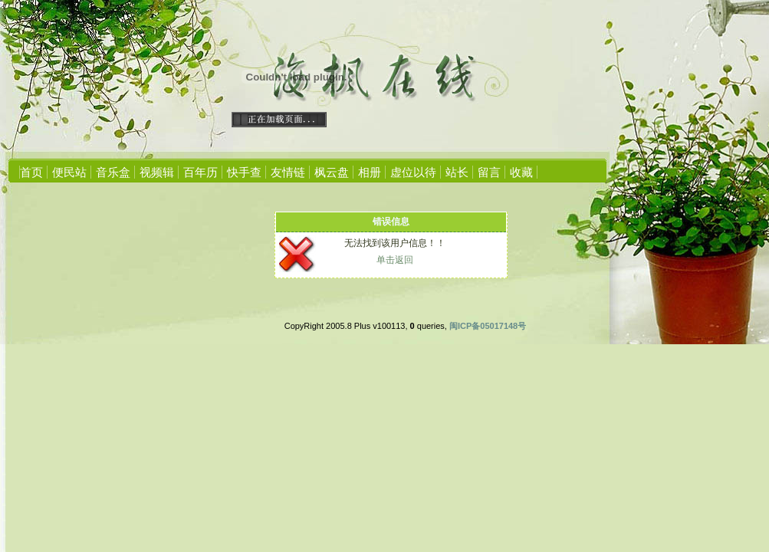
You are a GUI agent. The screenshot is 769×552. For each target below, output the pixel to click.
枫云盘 (331, 172)
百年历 (200, 172)
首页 (31, 172)
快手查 (244, 172)
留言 (489, 172)
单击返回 (394, 260)
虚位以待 (413, 172)
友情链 (288, 172)
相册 (369, 172)
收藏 (521, 172)
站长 (456, 172)
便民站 (69, 172)
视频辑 (157, 172)
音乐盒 (113, 172)
